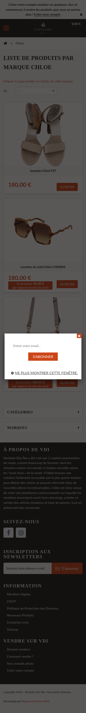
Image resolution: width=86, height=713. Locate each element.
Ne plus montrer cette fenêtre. (44, 373)
